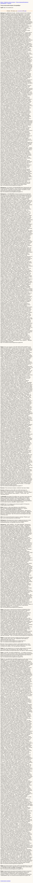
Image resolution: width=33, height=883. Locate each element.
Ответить (9, 3)
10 (24, 10)
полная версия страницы (5, 880)
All (25, 10)
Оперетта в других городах (9, 2)
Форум (1, 2)
